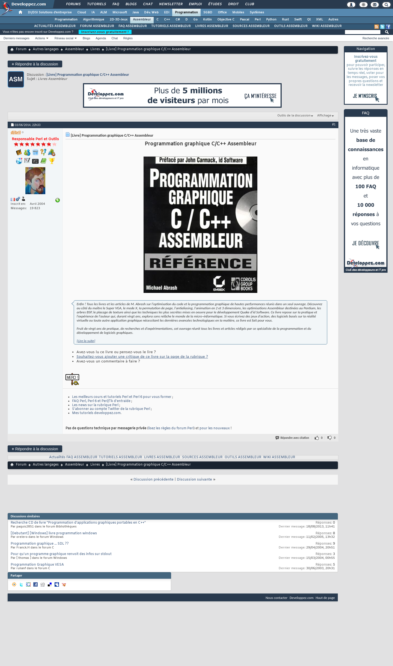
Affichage (324, 116)
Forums (73, 4)
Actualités (57, 457)
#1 (333, 124)
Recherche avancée (375, 38)
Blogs (131, 4)
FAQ (115, 4)
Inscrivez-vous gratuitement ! (105, 32)
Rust (285, 20)
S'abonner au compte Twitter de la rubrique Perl (111, 409)
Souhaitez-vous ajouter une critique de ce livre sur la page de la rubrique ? (142, 357)
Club (249, 4)
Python (271, 20)
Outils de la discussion (294, 116)
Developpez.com (302, 598)
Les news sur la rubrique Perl (95, 405)
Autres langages (46, 49)
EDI (166, 12)
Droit (233, 4)
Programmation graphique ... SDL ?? (40, 544)
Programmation (186, 12)
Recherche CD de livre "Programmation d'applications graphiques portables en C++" (78, 523)
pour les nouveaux (215, 428)
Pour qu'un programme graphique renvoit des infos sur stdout (61, 554)
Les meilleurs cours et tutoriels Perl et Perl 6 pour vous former (121, 397)
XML (319, 20)
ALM (103, 12)
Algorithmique (93, 20)
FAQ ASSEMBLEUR (132, 26)
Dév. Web (151, 12)
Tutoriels (96, 4)
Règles (128, 38)
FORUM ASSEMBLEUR (97, 26)
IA (93, 12)
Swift (298, 20)
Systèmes (257, 12)
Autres (333, 20)
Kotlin (207, 20)
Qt (309, 20)
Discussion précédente (153, 479)
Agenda (101, 38)
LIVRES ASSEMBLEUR (211, 26)
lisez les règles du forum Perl (170, 428)
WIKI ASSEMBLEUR (327, 26)
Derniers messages (16, 38)
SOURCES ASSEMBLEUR (251, 26)
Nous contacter (276, 598)
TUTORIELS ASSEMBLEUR (171, 26)
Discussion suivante (194, 479)
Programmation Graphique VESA (37, 565)
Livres (95, 49)
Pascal (244, 20)
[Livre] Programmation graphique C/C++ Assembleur (87, 74)
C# (177, 20)
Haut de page (325, 598)
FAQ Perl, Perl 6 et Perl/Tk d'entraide (101, 401)
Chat (147, 4)
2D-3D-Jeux (118, 20)
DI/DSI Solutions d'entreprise (50, 12)
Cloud (81, 12)
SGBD (207, 12)
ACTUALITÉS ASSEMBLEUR (55, 26)
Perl (258, 20)
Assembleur (142, 20)
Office (222, 12)
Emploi (195, 4)
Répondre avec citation (292, 438)
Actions (40, 38)
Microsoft (119, 12)
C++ (167, 20)
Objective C (225, 20)
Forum (21, 49)
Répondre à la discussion (35, 64)
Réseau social (64, 38)
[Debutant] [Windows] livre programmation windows (54, 533)
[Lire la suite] (86, 341)
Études (214, 4)
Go (195, 20)
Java (135, 12)
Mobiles (238, 12)
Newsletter (170, 4)
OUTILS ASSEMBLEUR (291, 26)
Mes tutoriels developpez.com (96, 413)
